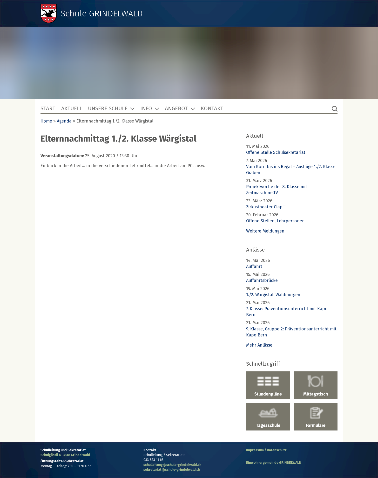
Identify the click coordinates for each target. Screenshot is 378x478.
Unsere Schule (108, 108)
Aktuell (71, 108)
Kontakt (212, 108)
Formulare (316, 417)
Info (146, 108)
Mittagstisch (316, 385)
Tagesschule (268, 417)
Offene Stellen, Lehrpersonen (275, 221)
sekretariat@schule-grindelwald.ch (171, 470)
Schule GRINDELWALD (102, 13)
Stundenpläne (268, 385)
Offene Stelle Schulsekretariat (275, 152)
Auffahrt (254, 266)
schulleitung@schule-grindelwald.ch (172, 465)
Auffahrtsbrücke (262, 280)
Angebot (176, 108)
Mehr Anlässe (259, 345)
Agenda (64, 121)
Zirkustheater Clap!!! (265, 207)
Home (46, 121)
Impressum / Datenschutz (266, 450)
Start (47, 108)
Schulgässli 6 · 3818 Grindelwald (65, 455)
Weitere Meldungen (265, 231)
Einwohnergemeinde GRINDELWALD (273, 463)
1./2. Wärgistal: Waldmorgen (273, 294)
